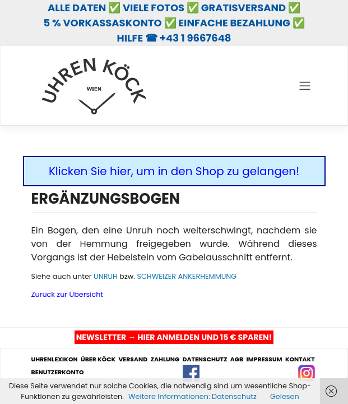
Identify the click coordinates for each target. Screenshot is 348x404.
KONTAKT (300, 359)
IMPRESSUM (264, 359)
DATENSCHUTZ (205, 359)
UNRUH (106, 276)
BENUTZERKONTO (57, 372)
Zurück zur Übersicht (67, 294)
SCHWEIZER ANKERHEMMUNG (186, 276)
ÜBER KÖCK (98, 359)
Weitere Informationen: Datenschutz (192, 396)
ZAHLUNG (164, 359)
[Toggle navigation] (305, 85)
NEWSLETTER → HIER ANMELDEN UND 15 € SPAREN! (174, 337)
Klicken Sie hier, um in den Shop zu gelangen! (174, 171)
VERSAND (132, 359)
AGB (236, 359)
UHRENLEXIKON (54, 359)
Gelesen (284, 396)
